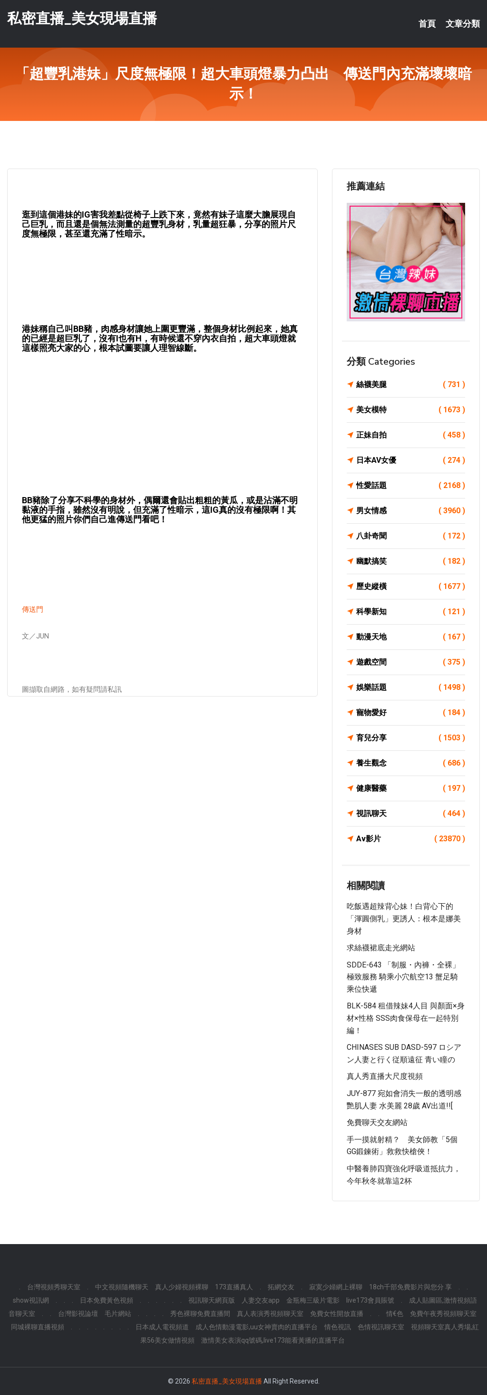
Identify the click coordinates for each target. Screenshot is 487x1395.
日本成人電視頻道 (162, 1327)
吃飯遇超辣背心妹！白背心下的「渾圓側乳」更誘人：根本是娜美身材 (404, 918)
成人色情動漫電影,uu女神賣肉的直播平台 (256, 1327)
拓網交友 (281, 1287)
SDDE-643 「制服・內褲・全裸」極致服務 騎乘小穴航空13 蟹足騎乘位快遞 (403, 977)
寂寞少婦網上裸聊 (335, 1287)
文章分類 (463, 24)
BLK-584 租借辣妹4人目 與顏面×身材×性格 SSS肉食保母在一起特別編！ (406, 1018)
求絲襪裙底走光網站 (381, 947)
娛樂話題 (410, 687)
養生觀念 (410, 763)
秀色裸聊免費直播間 (200, 1313)
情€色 (394, 1313)
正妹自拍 (410, 435)
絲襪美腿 (410, 384)
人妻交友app (261, 1300)
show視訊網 (31, 1300)
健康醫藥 (410, 788)
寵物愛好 (410, 712)
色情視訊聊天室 (381, 1327)
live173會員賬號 (370, 1300)
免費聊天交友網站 (377, 1122)
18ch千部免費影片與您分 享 (410, 1287)
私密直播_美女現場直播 (82, 18)
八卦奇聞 (410, 536)
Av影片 (410, 839)
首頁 (427, 24)
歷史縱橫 (410, 586)
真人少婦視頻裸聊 (181, 1287)
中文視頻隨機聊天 (121, 1287)
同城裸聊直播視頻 (37, 1327)
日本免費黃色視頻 (106, 1300)
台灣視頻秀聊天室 (53, 1287)
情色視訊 (337, 1327)
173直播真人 (234, 1287)
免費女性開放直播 (336, 1313)
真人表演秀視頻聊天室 (270, 1313)
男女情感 (410, 511)
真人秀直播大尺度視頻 (385, 1076)
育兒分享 (410, 738)
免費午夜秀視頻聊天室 (443, 1313)
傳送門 (32, 609)
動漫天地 (410, 637)
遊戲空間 (410, 662)
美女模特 (410, 410)
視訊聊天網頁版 (211, 1300)
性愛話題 (410, 485)
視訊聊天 (410, 813)
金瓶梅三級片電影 (313, 1300)
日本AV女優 (410, 460)
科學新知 (410, 611)
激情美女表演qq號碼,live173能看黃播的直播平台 (273, 1340)
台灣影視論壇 (78, 1313)
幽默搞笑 (410, 561)
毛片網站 (118, 1313)
